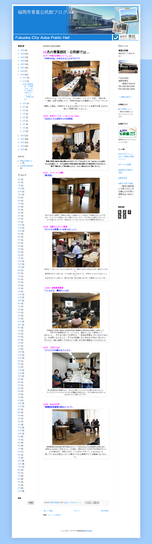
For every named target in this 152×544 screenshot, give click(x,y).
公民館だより (126, 109)
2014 (22, 146)
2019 (22, 75)
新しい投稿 (48, 511)
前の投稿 (104, 511)
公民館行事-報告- (27, 166)
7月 (24, 114)
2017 (22, 139)
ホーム (77, 511)
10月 (25, 103)
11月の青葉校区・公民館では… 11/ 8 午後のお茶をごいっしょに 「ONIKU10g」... (28, 91)
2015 (22, 142)
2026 (22, 50)
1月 (24, 131)
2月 (24, 128)
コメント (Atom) (54, 515)
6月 (24, 117)
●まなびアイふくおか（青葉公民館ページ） (126, 156)
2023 (22, 61)
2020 (22, 71)
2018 (22, 136)
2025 (22, 54)
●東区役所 (122, 178)
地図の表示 (125, 97)
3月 (24, 124)
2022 (22, 64)
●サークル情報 (124, 164)
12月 (25, 78)
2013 (22, 149)
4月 (19, 213)
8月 (24, 110)
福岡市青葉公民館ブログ (42, 12)
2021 (22, 68)
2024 (22, 57)
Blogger (89, 531)
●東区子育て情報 (125, 183)
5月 (24, 121)
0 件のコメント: (76, 502)
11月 (25, 81)
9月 (24, 107)
